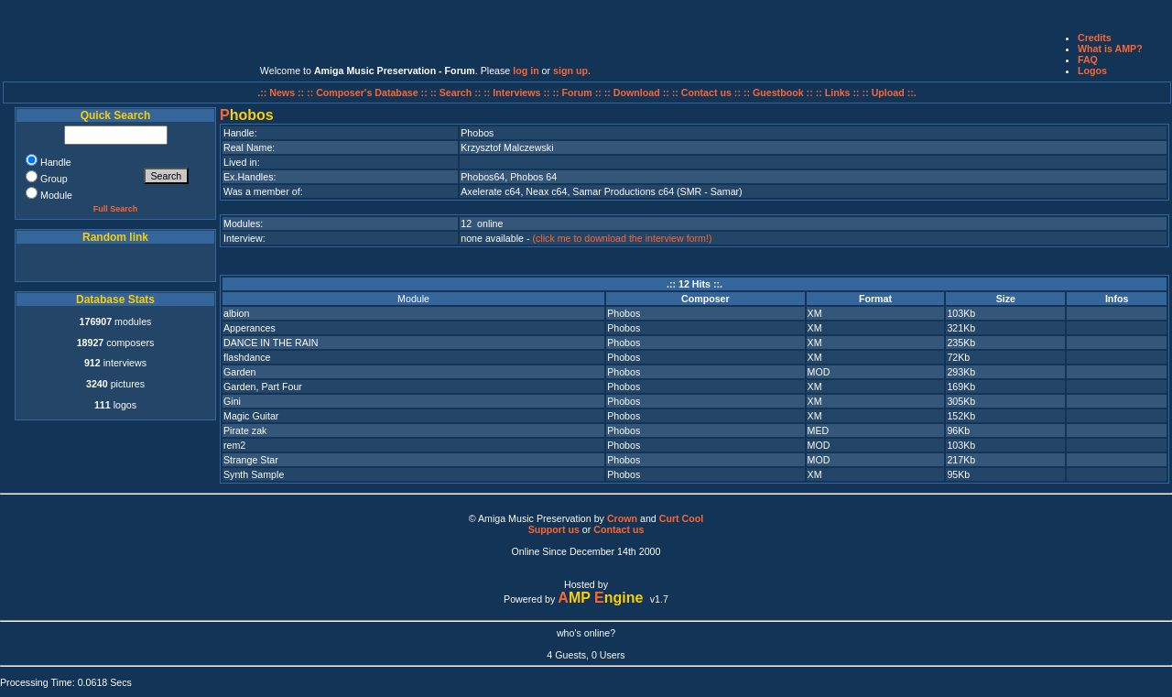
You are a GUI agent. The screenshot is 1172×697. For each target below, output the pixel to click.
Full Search (115, 208)
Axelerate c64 (490, 191)
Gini (232, 401)
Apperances (249, 327)
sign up (570, 70)
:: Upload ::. (890, 92)
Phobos (623, 313)
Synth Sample (253, 474)
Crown (622, 518)
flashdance (247, 357)
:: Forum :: (578, 92)
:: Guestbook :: (778, 92)
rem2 (234, 445)
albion (236, 313)
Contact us (618, 529)
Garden (239, 371)
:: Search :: (457, 92)
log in (525, 70)
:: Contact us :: (706, 92)
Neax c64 (546, 191)
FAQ (1088, 59)
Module (413, 298)
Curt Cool (681, 518)
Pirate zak (244, 430)
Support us (554, 529)
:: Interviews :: (517, 92)
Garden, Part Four (262, 386)
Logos (1092, 70)
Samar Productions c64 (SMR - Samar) (657, 191)
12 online (482, 223)
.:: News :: (282, 92)
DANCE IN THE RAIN (270, 342)
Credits (1095, 37)
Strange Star (250, 459)
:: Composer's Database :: (368, 92)
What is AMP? (1110, 48)
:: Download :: (638, 92)
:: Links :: (838, 92)
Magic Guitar (250, 415)
